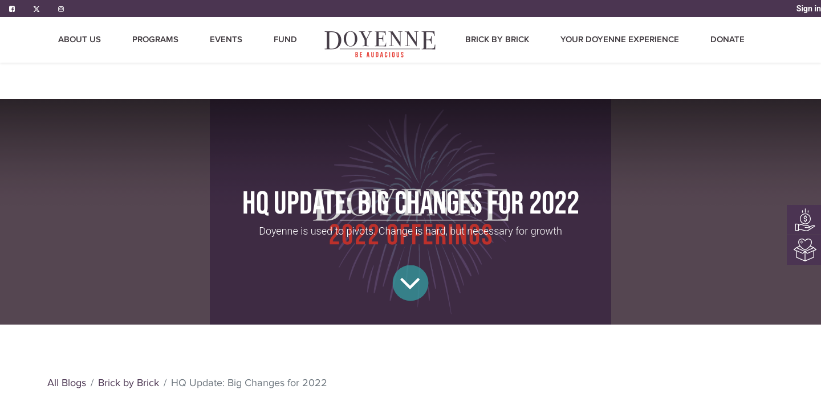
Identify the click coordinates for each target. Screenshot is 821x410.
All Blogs (66, 382)
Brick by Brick (128, 382)
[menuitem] (380, 44)
